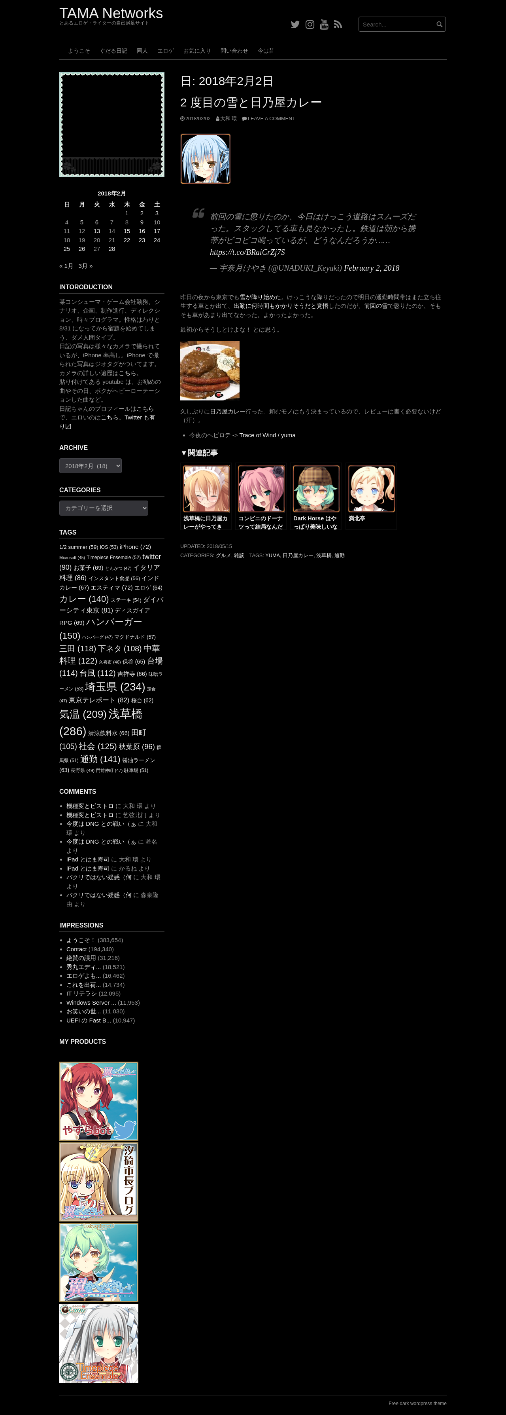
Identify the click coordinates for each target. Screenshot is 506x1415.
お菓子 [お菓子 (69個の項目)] (89, 567)
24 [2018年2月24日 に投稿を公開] (157, 240)
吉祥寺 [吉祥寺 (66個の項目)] (132, 674)
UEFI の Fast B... (88, 1020)
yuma (272, 555)
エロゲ (165, 50)
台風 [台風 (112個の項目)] (97, 673)
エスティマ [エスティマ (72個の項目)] (112, 587)
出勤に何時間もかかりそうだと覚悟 (281, 305)
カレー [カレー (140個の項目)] (84, 599)
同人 (142, 50)
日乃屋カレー (227, 411)
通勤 (339, 555)
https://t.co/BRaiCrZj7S (247, 252)
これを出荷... (83, 984)
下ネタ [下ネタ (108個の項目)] (120, 648)
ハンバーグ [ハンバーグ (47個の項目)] (97, 637)
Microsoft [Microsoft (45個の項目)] (72, 557)
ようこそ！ (81, 940)
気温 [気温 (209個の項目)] (83, 714)
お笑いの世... (83, 1011)
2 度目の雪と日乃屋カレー (251, 102)
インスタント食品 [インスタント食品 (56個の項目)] (114, 578)
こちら (127, 373)
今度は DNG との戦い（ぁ (101, 823)
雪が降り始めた (260, 297)
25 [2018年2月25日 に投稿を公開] (67, 248)
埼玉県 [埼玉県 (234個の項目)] (115, 687)
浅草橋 (324, 555)
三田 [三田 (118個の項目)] (77, 648)
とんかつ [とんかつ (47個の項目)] (118, 568)
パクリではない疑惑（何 (99, 877)
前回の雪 (376, 305)
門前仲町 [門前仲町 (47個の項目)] (109, 770)
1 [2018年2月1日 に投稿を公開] (126, 213)
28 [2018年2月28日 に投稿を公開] (112, 248)
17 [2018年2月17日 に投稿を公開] (157, 231)
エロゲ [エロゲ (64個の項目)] (148, 587)
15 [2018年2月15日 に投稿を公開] (127, 231)
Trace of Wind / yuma (268, 435)
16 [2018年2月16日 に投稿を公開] (142, 231)
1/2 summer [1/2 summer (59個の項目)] (78, 547)
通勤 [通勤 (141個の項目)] (100, 759)
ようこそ (79, 50)
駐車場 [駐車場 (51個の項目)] (136, 770)
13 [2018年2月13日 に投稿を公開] (97, 231)
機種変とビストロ (90, 805)
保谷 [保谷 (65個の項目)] (134, 661)
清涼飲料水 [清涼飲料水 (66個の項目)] (109, 733)
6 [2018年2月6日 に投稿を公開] (96, 222)
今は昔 (266, 50)
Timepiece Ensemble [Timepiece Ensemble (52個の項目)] (114, 557)
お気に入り (197, 50)
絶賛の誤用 (81, 957)
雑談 (239, 555)
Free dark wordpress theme (418, 1403)
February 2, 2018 (372, 268)
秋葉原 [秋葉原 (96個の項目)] (137, 746)
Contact (76, 949)
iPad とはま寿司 (88, 859)
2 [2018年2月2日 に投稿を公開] (141, 213)
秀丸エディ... (83, 967)
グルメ (223, 555)
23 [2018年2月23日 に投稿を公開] (142, 240)
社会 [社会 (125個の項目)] (98, 746)
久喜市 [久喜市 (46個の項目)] (110, 662)
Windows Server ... (91, 1002)
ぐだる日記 (113, 50)
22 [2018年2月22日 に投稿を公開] (127, 240)
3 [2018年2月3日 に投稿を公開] (157, 213)
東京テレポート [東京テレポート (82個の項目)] (99, 700)
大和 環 (228, 118)
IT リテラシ (81, 993)
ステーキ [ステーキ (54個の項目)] (126, 600)
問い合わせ (234, 50)
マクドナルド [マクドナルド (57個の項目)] (135, 637)
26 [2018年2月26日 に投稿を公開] (82, 248)
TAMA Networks (111, 13)
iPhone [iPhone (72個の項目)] (135, 546)
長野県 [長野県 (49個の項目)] (82, 770)
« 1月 (66, 265)
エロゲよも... (83, 975)
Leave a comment (271, 118)
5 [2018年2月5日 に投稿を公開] (81, 222)
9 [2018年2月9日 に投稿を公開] (141, 222)
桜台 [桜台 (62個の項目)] (142, 700)
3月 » (85, 265)
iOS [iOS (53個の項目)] (109, 547)
